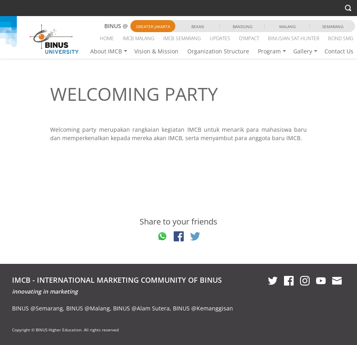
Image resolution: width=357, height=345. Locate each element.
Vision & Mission (156, 51)
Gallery (302, 51)
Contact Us (339, 51)
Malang (287, 26)
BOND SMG (340, 38)
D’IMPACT (249, 38)
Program (269, 51)
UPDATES (220, 38)
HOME (107, 38)
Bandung (242, 26)
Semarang (332, 26)
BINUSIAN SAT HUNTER (293, 38)
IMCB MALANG (138, 38)
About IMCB (106, 51)
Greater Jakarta (153, 26)
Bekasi (197, 26)
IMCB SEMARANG (182, 38)
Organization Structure (218, 51)
